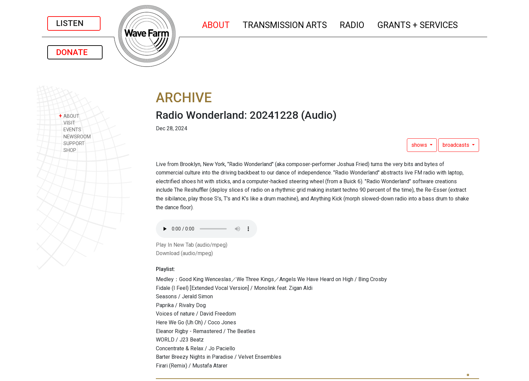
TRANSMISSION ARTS (285, 24)
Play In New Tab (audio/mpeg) (191, 245)
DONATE (75, 52)
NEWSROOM (75, 136)
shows (419, 145)
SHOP (67, 150)
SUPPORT (72, 143)
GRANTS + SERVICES (418, 24)
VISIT (67, 122)
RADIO (352, 24)
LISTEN (74, 23)
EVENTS (70, 129)
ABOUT (216, 24)
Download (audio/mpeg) (184, 253)
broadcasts (457, 145)
